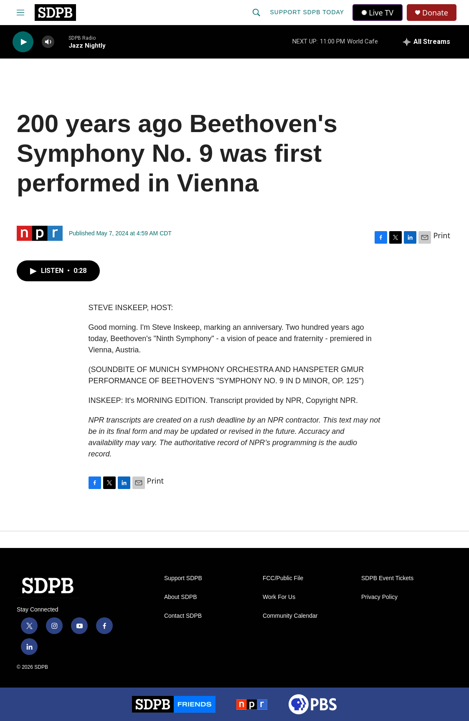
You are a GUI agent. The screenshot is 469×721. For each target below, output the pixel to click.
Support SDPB (183, 578)
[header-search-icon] (256, 12)
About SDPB (180, 597)
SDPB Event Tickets (387, 578)
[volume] (48, 42)
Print (441, 235)
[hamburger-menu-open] (20, 12)
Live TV (377, 13)
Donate (435, 12)
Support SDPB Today (307, 12)
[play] (23, 42)
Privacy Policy (379, 597)
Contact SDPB (183, 616)
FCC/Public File (283, 578)
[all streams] (426, 42)
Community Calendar (290, 616)
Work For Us (279, 597)
